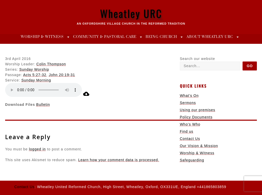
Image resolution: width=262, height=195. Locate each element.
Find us (186, 131)
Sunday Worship (34, 69)
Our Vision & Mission (199, 146)
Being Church (161, 37)
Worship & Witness (42, 37)
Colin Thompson (51, 64)
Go (250, 66)
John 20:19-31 (62, 75)
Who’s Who (190, 124)
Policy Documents (196, 117)
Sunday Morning (36, 80)
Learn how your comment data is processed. (118, 160)
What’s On (189, 96)
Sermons (188, 103)
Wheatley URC (131, 13)
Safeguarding (192, 160)
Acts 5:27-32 (35, 75)
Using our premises (197, 110)
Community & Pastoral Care (104, 37)
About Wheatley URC (210, 37)
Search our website (197, 59)
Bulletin (43, 104)
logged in (37, 149)
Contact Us (190, 139)
